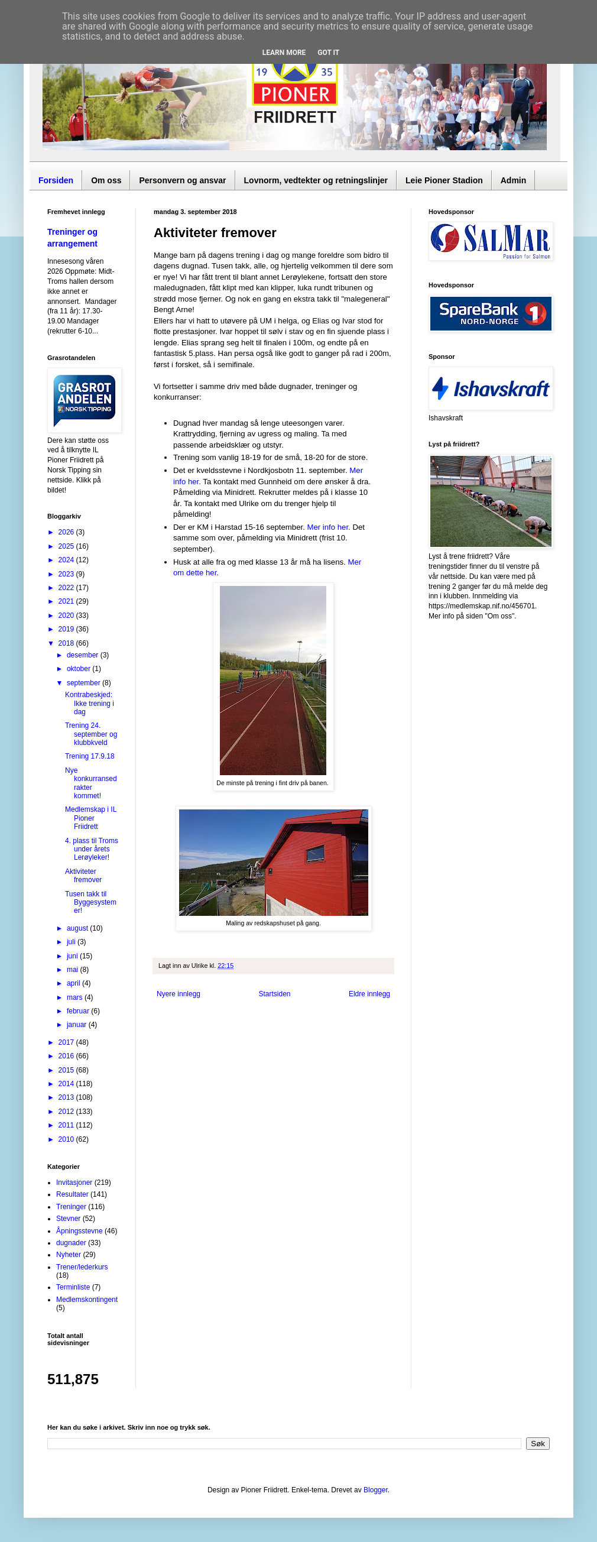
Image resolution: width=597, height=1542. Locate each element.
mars (76, 997)
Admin (514, 180)
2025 (67, 546)
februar (79, 1011)
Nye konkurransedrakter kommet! (91, 783)
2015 (67, 1070)
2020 (67, 615)
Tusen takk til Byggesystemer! (90, 902)
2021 (67, 601)
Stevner (68, 1218)
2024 (67, 560)
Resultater (72, 1194)
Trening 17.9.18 (90, 756)
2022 (67, 588)
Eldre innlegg (369, 994)
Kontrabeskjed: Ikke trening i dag (89, 703)
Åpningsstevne (79, 1231)
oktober (79, 669)
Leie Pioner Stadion (444, 180)
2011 (67, 1125)
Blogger (376, 1490)
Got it (328, 52)
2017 (67, 1042)
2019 (67, 629)
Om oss (106, 180)
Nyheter (68, 1255)
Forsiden (55, 180)
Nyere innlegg (178, 994)
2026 (67, 532)
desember (83, 655)
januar (78, 1025)
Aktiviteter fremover (83, 875)
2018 (67, 643)
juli (72, 942)
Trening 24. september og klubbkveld (91, 734)
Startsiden (274, 994)
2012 (67, 1111)
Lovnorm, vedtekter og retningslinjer (316, 180)
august (78, 928)
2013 (67, 1097)
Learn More (284, 52)
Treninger (71, 1207)
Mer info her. (328, 527)
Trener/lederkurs (82, 1267)
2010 (67, 1139)
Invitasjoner (74, 1182)
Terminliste (73, 1287)
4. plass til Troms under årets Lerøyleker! (91, 849)
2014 (67, 1084)
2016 (67, 1056)
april (74, 983)
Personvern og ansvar (182, 180)
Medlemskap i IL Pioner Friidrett (90, 818)
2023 (67, 574)
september (84, 683)
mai (73, 970)
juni (73, 956)
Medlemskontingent (87, 1299)
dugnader (71, 1243)
